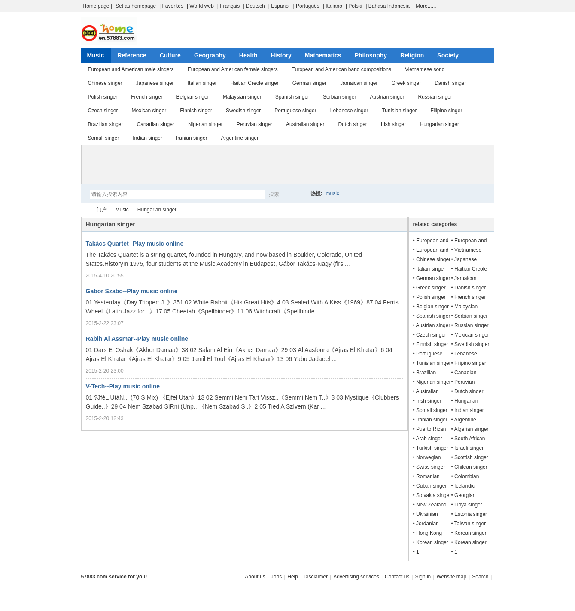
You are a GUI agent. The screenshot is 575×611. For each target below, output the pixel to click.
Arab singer (429, 439)
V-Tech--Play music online (123, 386)
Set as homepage (136, 6)
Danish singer (450, 83)
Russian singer (435, 97)
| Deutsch (254, 6)
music (332, 193)
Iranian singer (191, 138)
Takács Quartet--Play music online (135, 243)
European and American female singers (233, 69)
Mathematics (323, 55)
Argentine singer (240, 138)
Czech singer (103, 111)
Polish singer (103, 97)
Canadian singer (155, 124)
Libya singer (468, 505)
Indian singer (147, 138)
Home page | (98, 6)
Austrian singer (387, 97)
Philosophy (371, 55)
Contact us (397, 577)
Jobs (276, 577)
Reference (131, 55)
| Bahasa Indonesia (387, 6)
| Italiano (332, 6)
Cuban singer (431, 486)
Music (95, 55)
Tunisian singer (399, 111)
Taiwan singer (470, 524)
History (281, 55)
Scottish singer (471, 457)
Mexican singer (149, 111)
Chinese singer (105, 83)
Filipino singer (446, 111)
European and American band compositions (341, 69)
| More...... (424, 6)
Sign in (423, 577)
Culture (170, 55)
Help (292, 577)
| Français (228, 6)
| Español (279, 6)
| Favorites (171, 6)
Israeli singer (469, 448)
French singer (146, 97)
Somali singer (103, 138)
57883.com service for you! (114, 577)
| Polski (354, 6)
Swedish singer (243, 111)
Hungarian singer (439, 124)
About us (255, 577)
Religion (412, 55)
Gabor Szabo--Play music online (132, 291)
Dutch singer (352, 124)
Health (248, 55)
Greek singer (406, 83)
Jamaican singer (358, 83)
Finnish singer (196, 111)
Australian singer (305, 124)
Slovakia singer (433, 495)
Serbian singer (339, 97)
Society (448, 55)
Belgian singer (192, 97)
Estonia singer (470, 514)
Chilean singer (470, 467)
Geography (210, 55)
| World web (200, 6)
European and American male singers (131, 69)
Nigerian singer (205, 124)
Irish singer (393, 124)
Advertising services (356, 577)
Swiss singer (430, 467)
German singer (309, 83)
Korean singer (470, 533)
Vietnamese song (425, 69)
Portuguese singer (295, 111)
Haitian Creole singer (255, 83)
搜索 (274, 194)
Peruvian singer (254, 124)
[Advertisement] (288, 164)
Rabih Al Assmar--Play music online (137, 338)
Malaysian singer (242, 97)
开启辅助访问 (492, 6)
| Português (306, 6)
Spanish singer (292, 97)
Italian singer (202, 83)
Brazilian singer (105, 124)
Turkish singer (432, 448)
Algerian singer (471, 429)
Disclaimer (316, 577)
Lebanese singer (349, 111)
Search (480, 577)
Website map (451, 577)
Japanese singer (155, 83)
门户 (102, 210)
